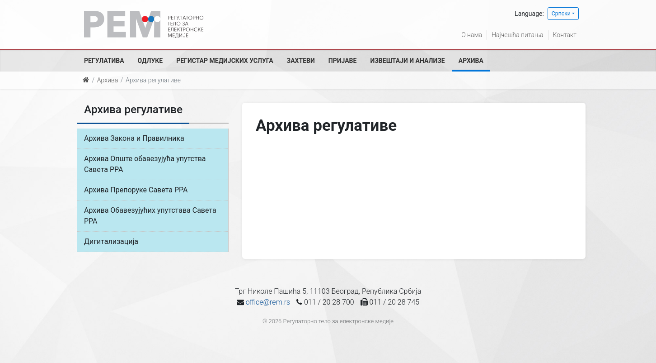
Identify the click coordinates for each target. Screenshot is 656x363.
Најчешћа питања (517, 34)
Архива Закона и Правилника (134, 138)
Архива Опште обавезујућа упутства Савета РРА (145, 164)
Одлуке (150, 60)
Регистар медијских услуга (224, 60)
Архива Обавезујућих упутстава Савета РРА (150, 215)
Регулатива (104, 60)
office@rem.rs (268, 302)
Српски (561, 13)
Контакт (564, 34)
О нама (471, 34)
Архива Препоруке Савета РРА (135, 190)
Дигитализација (111, 241)
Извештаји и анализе (407, 60)
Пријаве (342, 60)
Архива (471, 60)
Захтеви (301, 60)
